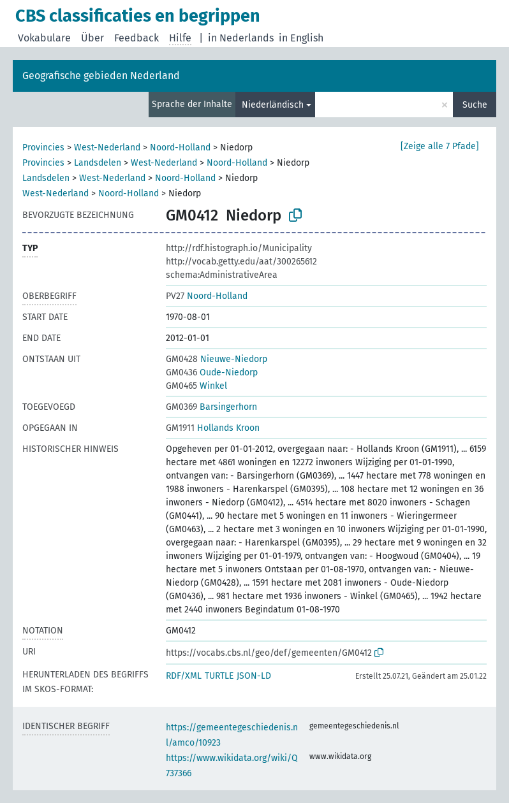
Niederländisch (273, 104)
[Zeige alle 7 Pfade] (440, 146)
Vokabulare (44, 38)
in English (301, 38)
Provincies (43, 147)
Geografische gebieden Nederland (101, 75)
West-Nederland (107, 147)
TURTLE (219, 675)
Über (92, 38)
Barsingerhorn (211, 407)
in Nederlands (241, 38)
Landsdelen (97, 162)
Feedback (136, 38)
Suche (474, 104)
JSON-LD (254, 675)
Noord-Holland (180, 147)
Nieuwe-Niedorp (216, 359)
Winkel (196, 385)
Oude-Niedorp (212, 372)
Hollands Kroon (213, 428)
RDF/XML (184, 675)
